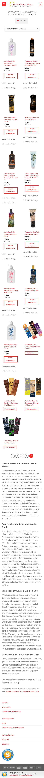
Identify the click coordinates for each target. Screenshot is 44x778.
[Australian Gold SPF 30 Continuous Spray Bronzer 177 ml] (32, 47)
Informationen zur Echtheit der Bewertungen (20, 775)
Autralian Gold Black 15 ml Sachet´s (11, 442)
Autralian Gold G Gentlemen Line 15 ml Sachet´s (32, 403)
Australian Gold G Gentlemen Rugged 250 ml (10, 119)
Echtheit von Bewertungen (13, 728)
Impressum (6, 707)
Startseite (13, 12)
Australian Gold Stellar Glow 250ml (31, 289)
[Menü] (4, 4)
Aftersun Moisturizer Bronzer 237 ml (32, 118)
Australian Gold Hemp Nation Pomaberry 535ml (10, 63)
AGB (4, 723)
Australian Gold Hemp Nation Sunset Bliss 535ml (11, 290)
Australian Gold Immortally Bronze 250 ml (10, 234)
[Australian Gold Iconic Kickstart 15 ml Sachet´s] (32, 330)
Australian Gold (17, 14)
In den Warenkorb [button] (10, 76)
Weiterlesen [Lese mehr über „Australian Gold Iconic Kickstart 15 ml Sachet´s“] (31, 353)
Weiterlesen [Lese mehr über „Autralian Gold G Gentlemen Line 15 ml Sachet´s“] (31, 409)
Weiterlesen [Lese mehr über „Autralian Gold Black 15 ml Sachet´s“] (10, 447)
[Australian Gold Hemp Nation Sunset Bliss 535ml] (11, 274)
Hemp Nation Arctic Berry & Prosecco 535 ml (10, 347)
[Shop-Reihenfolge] (22, 29)
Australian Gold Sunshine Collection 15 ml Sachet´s (11, 403)
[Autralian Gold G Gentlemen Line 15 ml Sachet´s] (32, 387)
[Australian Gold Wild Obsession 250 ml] (32, 218)
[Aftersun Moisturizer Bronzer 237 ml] (32, 103)
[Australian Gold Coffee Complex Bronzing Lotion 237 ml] (11, 159)
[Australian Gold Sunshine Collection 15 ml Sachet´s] (11, 387)
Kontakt (5, 703)
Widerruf (5, 740)
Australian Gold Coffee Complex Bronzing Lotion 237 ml (11, 177)
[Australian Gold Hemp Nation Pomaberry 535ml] (11, 47)
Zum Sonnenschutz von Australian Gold (22, 692)
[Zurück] (13, 456)
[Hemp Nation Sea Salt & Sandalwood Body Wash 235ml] (32, 159)
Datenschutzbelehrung (11, 712)
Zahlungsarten (8, 719)
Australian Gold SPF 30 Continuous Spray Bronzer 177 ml (32, 63)
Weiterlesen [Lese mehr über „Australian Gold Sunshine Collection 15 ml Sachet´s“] (10, 409)
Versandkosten (8, 735)
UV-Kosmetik (28, 12)
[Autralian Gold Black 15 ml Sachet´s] (11, 427)
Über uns (5, 744)
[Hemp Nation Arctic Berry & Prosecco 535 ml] (11, 330)
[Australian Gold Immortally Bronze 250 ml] (11, 218)
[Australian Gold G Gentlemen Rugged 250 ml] (11, 103)
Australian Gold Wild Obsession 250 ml (32, 233)
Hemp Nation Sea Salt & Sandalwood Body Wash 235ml (32, 176)
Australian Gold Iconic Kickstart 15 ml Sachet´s (32, 347)
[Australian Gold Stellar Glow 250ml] (32, 274)
